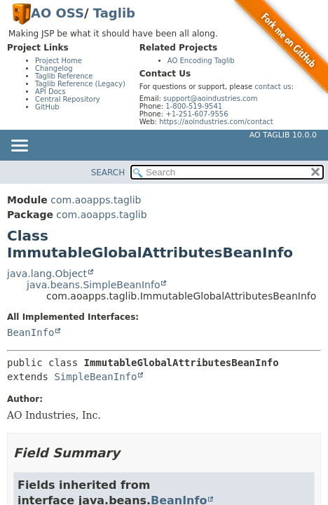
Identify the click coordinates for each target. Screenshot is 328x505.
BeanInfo (30, 332)
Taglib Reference (64, 76)
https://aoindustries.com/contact (216, 122)
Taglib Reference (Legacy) (80, 84)
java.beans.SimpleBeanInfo (93, 284)
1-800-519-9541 (193, 106)
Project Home (58, 61)
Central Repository (67, 99)
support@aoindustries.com (210, 98)
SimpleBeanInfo (95, 376)
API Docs (50, 91)
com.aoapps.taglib (95, 200)
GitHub (47, 107)
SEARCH (108, 172)
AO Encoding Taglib (201, 61)
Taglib (114, 13)
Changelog (54, 68)
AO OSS (57, 13)
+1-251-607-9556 (196, 114)
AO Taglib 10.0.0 (283, 135)
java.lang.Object (47, 273)
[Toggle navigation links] (19, 146)
